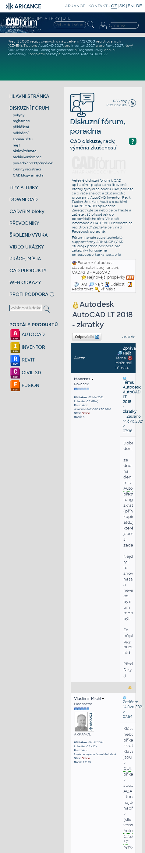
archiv (128, 336)
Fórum (84, 262)
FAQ (83, 284)
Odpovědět (87, 336)
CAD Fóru (101, 223)
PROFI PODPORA (28, 294)
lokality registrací (27, 169)
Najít (96, 284)
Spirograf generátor (57, 50)
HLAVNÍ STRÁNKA (29, 96)
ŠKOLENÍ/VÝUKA (28, 235)
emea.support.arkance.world (96, 254)
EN (130, 6)
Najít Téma (123, 356)
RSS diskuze (116, 105)
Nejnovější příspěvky (106, 277)
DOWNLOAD (23, 199)
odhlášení (21, 133)
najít (16, 145)
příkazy (51, 54)
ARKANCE (75, 6)
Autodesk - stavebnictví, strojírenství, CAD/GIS (95, 267)
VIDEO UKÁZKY (26, 247)
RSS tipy (120, 101)
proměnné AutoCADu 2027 (85, 54)
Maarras (84, 379)
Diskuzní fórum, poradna (98, 118)
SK (122, 6)
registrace (21, 121)
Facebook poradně (88, 231)
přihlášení (21, 127)
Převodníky (17, 54)
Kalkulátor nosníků (23, 50)
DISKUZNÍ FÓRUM (29, 108)
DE (139, 6)
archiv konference (27, 157)
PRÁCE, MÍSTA (25, 259)
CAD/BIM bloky (26, 211)
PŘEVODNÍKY (24, 223)
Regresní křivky (90, 50)
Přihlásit (108, 289)
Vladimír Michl (89, 698)
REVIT (22, 360)
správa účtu (22, 139)
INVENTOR (27, 347)
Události (115, 284)
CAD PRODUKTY (28, 270)
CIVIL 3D (25, 372)
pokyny (18, 115)
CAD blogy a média (28, 175)
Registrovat (82, 289)
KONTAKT (98, 6)
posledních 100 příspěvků (33, 163)
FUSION (24, 385)
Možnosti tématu (124, 363)
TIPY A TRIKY (23, 187)
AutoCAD (101, 272)
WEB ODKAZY (25, 282)
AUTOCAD (27, 334)
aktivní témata (25, 151)
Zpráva (129, 348)
